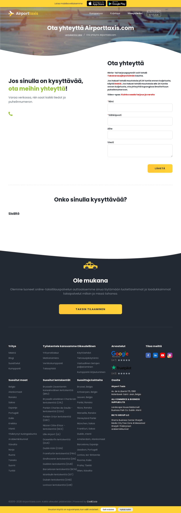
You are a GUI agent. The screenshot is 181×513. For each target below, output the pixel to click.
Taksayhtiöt (49, 370)
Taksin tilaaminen (90, 309)
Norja (11, 451)
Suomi (11, 467)
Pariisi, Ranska (84, 404)
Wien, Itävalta (84, 472)
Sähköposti (114, 115)
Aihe (109, 128)
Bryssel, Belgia (85, 388)
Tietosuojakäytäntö (88, 359)
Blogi (11, 359)
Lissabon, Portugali (87, 451)
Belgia (11, 388)
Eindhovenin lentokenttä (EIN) (59, 460)
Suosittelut (14, 364)
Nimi (110, 101)
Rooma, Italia (84, 461)
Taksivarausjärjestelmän (121, 75)
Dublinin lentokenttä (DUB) (58, 465)
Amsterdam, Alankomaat (91, 440)
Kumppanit (14, 370)
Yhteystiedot (135, 13)
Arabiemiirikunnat (18, 440)
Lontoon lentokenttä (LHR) (57, 486)
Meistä (12, 354)
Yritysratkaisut (51, 354)
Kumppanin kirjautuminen (91, 373)
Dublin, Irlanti (84, 435)
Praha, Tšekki (84, 467)
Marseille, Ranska (86, 414)
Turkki (11, 472)
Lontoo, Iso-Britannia (88, 456)
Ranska (12, 398)
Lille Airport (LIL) (52, 435)
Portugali (13, 414)
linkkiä (117, 83)
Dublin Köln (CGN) (53, 449)
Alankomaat (15, 393)
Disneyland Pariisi (86, 419)
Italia (11, 419)
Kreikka (12, 425)
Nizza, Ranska (84, 409)
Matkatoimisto (51, 359)
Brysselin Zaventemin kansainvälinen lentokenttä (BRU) (58, 392)
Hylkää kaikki (125, 509)
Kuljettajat (116, 13)
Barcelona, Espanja (87, 446)
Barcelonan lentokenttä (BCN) (60, 470)
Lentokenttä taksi (73, 34)
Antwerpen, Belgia (87, 393)
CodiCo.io (92, 503)
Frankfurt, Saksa (86, 430)
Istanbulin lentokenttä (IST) (58, 476)
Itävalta (12, 446)
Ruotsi (11, 456)
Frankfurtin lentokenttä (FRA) (59, 455)
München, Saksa (86, 425)
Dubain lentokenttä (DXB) (57, 481)
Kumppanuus (97, 13)
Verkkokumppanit (53, 364)
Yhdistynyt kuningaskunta (22, 435)
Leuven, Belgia (84, 398)
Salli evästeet (108, 509)
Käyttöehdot (84, 354)
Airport (23, 13)
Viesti (110, 142)
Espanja (12, 409)
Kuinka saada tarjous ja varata (138, 94)
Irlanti (11, 430)
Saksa (11, 404)
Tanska (12, 461)
